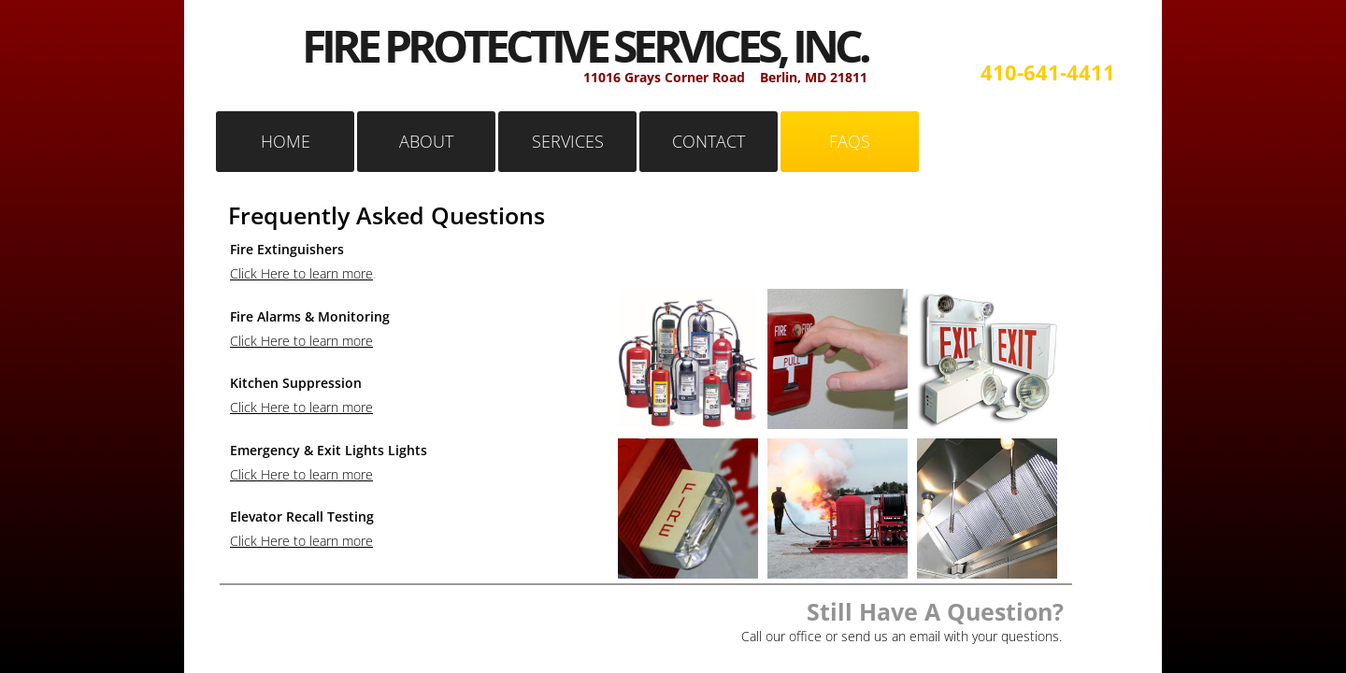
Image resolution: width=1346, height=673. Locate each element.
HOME (285, 141)
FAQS (849, 141)
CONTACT (708, 141)
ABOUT (426, 141)
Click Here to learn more (301, 273)
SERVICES (568, 141)
